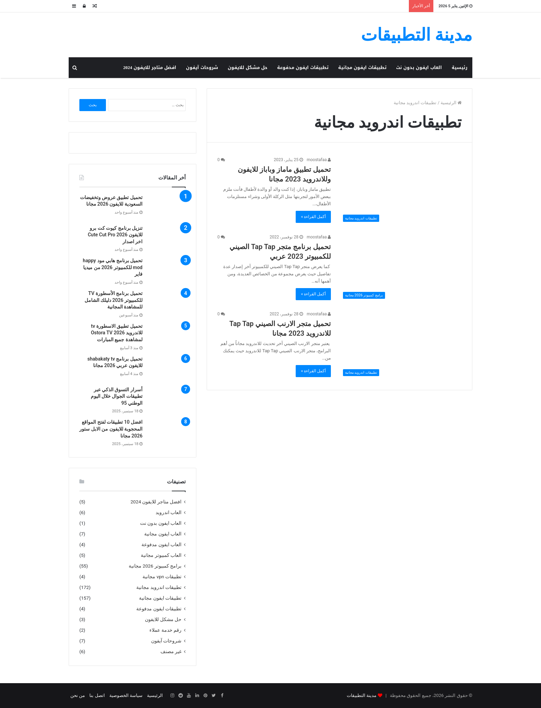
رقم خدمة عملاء (165, 630)
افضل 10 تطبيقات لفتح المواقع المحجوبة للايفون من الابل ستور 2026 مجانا (110, 428)
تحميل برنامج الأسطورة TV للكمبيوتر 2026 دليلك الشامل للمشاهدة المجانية (113, 300)
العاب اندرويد (168, 512)
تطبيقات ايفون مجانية (362, 67)
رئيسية (460, 67)
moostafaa (319, 159)
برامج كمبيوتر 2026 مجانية (155, 566)
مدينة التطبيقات (361, 695)
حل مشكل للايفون (247, 67)
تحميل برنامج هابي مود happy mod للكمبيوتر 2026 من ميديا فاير (112, 267)
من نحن (77, 695)
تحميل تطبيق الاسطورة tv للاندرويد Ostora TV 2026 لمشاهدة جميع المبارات (116, 332)
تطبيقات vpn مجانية (161, 576)
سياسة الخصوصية (125, 695)
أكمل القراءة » (313, 216)
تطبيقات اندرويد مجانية (158, 587)
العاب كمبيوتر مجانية (161, 555)
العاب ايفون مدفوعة (161, 544)
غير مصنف (170, 651)
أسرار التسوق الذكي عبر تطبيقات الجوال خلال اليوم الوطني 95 (116, 396)
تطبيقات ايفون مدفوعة (302, 67)
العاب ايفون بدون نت (419, 67)
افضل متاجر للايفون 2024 (149, 67)
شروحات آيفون (202, 67)
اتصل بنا (97, 695)
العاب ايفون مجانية (162, 534)
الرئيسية (451, 102)
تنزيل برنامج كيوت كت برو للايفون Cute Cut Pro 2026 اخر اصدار (115, 234)
